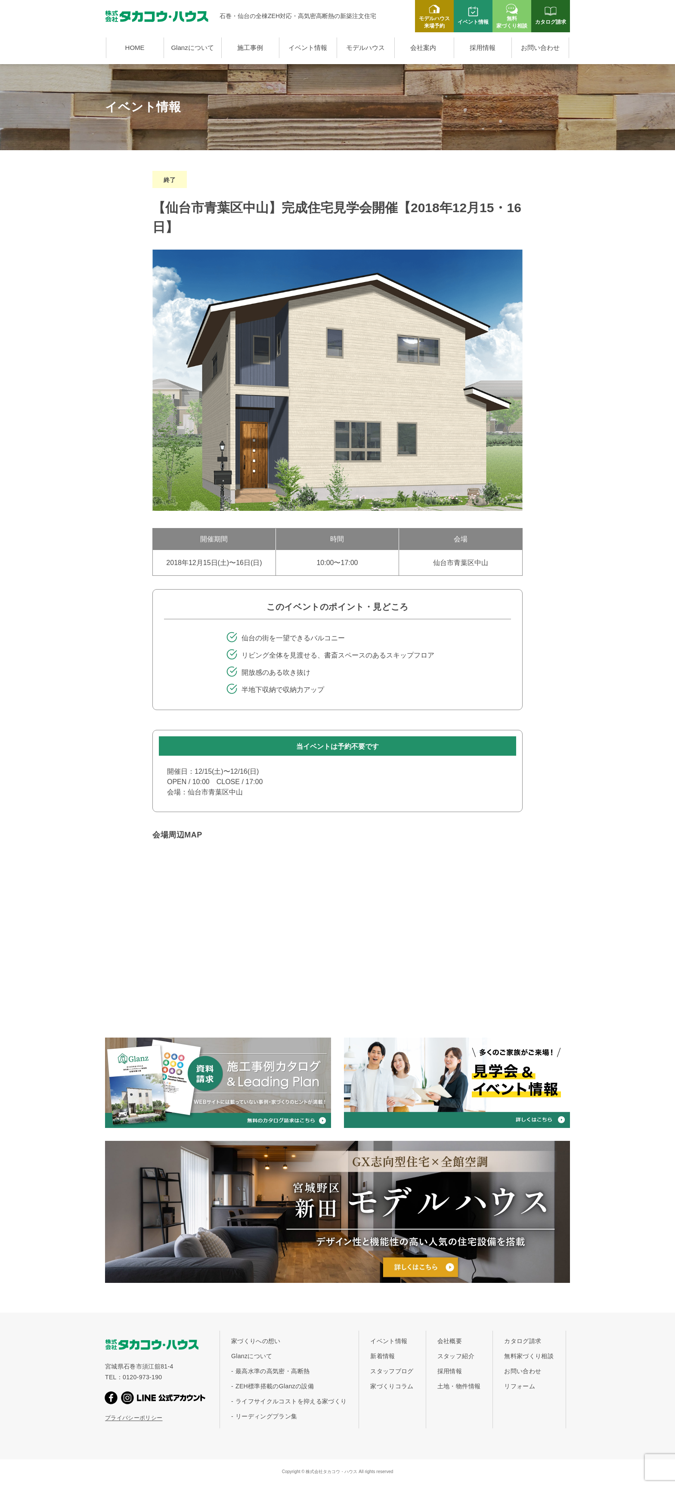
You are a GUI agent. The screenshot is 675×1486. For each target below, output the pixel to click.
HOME (135, 47)
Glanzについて (192, 47)
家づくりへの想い (256, 1341)
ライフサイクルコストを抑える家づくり (291, 1401)
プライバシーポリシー (134, 1418)
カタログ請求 (522, 1341)
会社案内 (423, 47)
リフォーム (519, 1386)
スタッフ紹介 (455, 1356)
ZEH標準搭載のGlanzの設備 (274, 1386)
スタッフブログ (391, 1371)
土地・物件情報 (458, 1386)
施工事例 (250, 47)
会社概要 (449, 1341)
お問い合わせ (540, 47)
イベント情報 (307, 47)
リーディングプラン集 (266, 1416)
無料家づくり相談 (529, 1356)
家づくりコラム (391, 1386)
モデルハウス (365, 47)
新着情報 (382, 1356)
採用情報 (482, 47)
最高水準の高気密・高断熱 (272, 1371)
